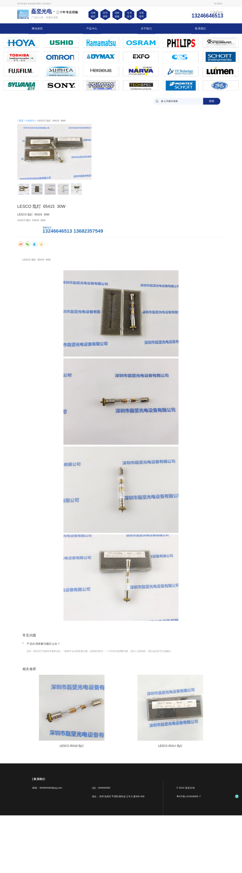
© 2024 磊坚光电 (186, 787)
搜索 (212, 101)
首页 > (22, 120)
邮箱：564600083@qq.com (47, 787)
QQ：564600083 (101, 787)
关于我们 (146, 28)
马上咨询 (27, 229)
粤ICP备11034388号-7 (189, 796)
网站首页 (37, 28)
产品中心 (91, 28)
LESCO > (31, 120)
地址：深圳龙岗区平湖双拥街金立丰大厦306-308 (118, 796)
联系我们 (200, 28)
